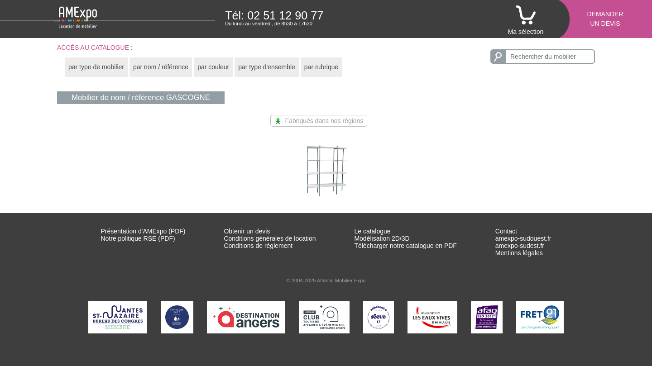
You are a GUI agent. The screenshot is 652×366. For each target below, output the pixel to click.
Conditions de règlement (258, 245)
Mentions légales (519, 253)
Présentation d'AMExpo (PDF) (143, 231)
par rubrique (321, 67)
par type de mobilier (96, 67)
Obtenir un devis (247, 231)
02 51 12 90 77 (285, 15)
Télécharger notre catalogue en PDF (405, 245)
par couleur (213, 67)
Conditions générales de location (270, 238)
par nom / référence (160, 67)
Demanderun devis (605, 18)
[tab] (96, 67)
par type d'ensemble (266, 67)
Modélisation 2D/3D (381, 238)
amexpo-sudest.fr (519, 245)
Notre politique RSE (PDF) (138, 238)
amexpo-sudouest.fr (523, 238)
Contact (506, 231)
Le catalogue (372, 231)
